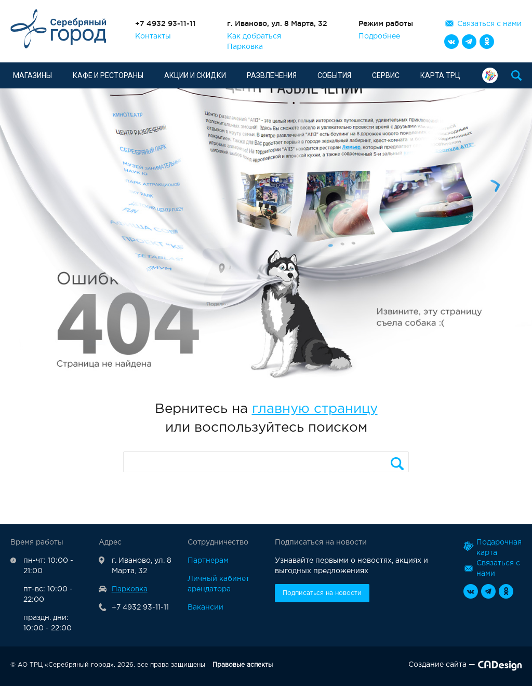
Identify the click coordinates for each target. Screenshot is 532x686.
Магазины (32, 75)
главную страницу (315, 409)
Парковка (245, 47)
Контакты (153, 36)
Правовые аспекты (242, 665)
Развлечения (272, 75)
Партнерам (208, 561)
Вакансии (205, 607)
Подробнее (379, 36)
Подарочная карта (490, 75)
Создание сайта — (465, 667)
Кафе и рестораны (108, 75)
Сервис (386, 75)
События (334, 75)
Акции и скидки (195, 75)
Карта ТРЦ (440, 75)
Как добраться (254, 36)
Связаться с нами (489, 24)
